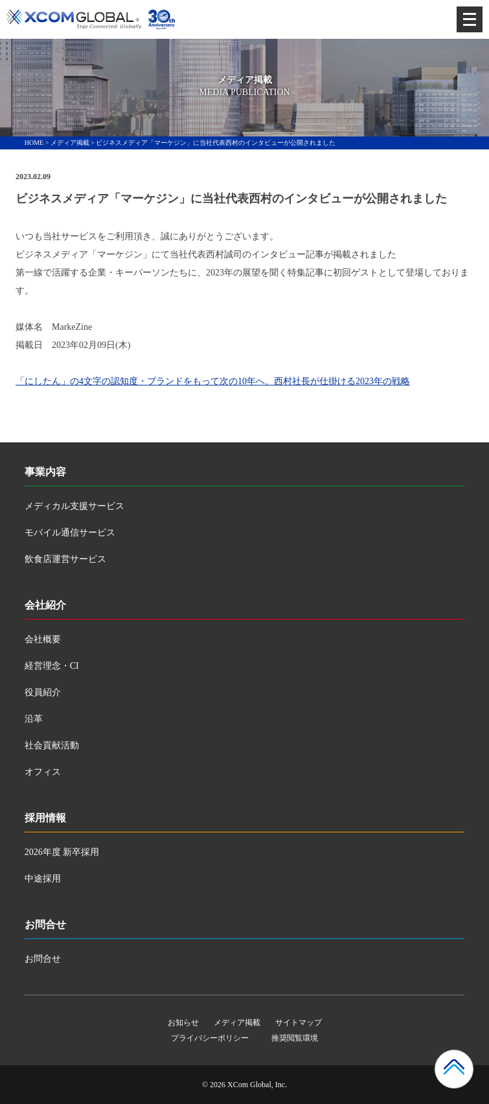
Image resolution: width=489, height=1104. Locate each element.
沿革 (34, 719)
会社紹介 (45, 605)
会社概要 (43, 639)
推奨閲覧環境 (294, 1038)
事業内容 (45, 471)
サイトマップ (298, 1022)
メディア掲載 (70, 142)
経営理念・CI (52, 666)
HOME (34, 142)
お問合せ (45, 924)
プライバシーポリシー (210, 1038)
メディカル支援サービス (74, 506)
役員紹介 (43, 692)
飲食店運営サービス (65, 559)
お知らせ (183, 1022)
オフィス (43, 772)
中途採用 (43, 878)
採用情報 (45, 817)
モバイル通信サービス (70, 532)
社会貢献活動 (52, 745)
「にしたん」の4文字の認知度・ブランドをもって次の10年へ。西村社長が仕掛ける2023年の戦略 (213, 381)
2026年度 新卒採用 (62, 852)
